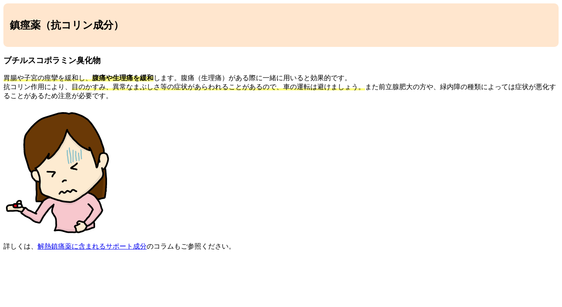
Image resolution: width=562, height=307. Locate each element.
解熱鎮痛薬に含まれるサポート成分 (92, 246)
